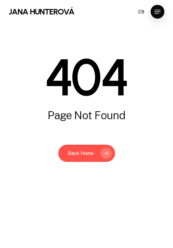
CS (141, 12)
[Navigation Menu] (157, 11)
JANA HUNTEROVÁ (41, 12)
